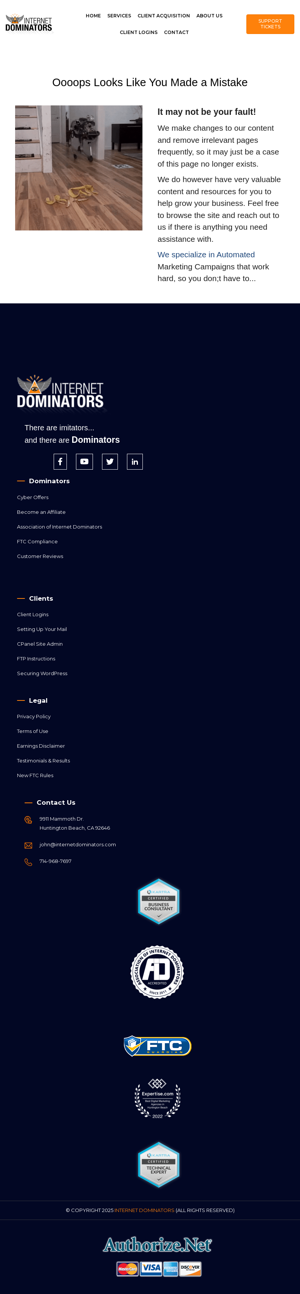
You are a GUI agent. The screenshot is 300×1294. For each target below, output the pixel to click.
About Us (209, 16)
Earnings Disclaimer (41, 746)
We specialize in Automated (206, 254)
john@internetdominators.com (78, 844)
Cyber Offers (32, 497)
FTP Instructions (36, 659)
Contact (176, 32)
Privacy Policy (34, 716)
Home (93, 16)
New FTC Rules (35, 775)
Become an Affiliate (41, 512)
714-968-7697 (55, 861)
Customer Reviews (40, 556)
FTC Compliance (37, 541)
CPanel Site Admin (40, 644)
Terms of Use (32, 731)
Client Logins (139, 32)
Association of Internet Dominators (59, 527)
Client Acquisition (164, 16)
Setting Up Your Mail (42, 629)
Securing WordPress (42, 673)
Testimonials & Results (43, 761)
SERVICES (119, 16)
